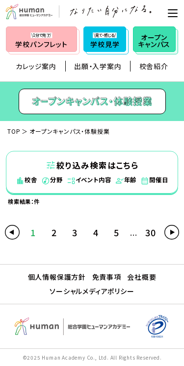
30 (150, 232)
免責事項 (106, 277)
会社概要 (141, 277)
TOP (13, 131)
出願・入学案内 (98, 66)
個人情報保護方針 (57, 277)
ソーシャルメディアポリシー (92, 291)
